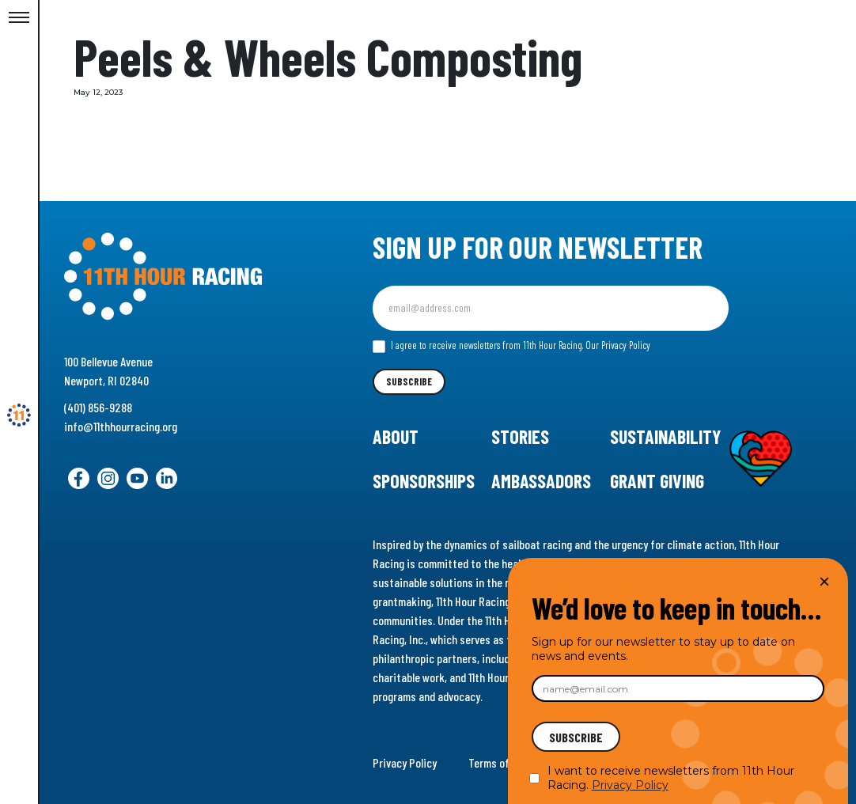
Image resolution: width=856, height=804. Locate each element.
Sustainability (665, 436)
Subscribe (409, 381)
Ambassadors (541, 480)
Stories (520, 436)
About (396, 436)
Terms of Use (498, 762)
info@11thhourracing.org (120, 426)
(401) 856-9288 (98, 407)
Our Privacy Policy (617, 345)
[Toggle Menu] (19, 18)
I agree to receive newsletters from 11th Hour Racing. (511, 346)
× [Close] (824, 581)
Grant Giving (657, 480)
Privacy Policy (405, 762)
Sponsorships (424, 480)
